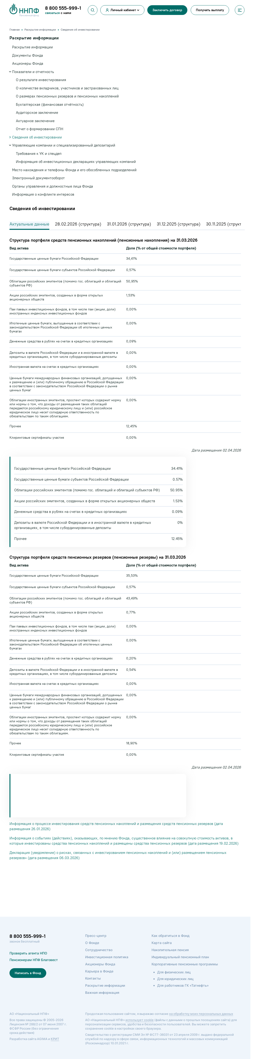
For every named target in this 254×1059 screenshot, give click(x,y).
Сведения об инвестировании (37, 137)
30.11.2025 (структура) (228, 224)
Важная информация (102, 1001)
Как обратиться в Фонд (170, 944)
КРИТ (55, 1047)
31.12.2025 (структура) (178, 224)
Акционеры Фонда (27, 63)
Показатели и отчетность (33, 72)
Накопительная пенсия (170, 958)
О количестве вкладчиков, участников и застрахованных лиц (67, 88)
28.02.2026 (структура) (78, 224)
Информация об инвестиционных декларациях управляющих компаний (76, 162)
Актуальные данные (29, 224)
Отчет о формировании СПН (39, 129)
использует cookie (139, 1028)
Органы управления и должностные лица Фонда (52, 186)
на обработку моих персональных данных (201, 1022)
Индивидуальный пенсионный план (180, 965)
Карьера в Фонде (99, 979)
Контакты (93, 986)
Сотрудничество (98, 958)
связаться (53, 13)
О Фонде (92, 951)
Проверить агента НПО (28, 961)
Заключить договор (167, 10)
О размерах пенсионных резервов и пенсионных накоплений (67, 96)
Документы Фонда (27, 55)
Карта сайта (162, 951)
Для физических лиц (174, 980)
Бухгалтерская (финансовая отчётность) (50, 104)
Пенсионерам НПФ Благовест (33, 968)
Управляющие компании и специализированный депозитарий (63, 145)
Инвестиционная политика (106, 965)
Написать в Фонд (28, 981)
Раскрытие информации (32, 47)
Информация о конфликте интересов (43, 194)
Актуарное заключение (35, 121)
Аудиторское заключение (37, 113)
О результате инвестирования (41, 80)
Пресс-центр (95, 944)
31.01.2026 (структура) (129, 224)
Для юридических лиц (175, 987)
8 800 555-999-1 (27, 944)
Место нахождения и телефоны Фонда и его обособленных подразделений (74, 170)
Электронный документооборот (38, 178)
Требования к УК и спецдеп (38, 154)
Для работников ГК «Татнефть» (183, 993)
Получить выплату (210, 10)
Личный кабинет (123, 10)
